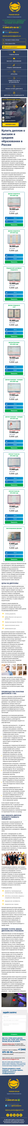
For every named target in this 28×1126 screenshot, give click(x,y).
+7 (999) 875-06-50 (11, 27)
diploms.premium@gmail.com (12, 36)
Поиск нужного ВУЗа (10, 43)
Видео (15, 221)
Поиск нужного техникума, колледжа (12, 39)
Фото (15, 218)
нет (15, 556)
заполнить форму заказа (8, 1045)
